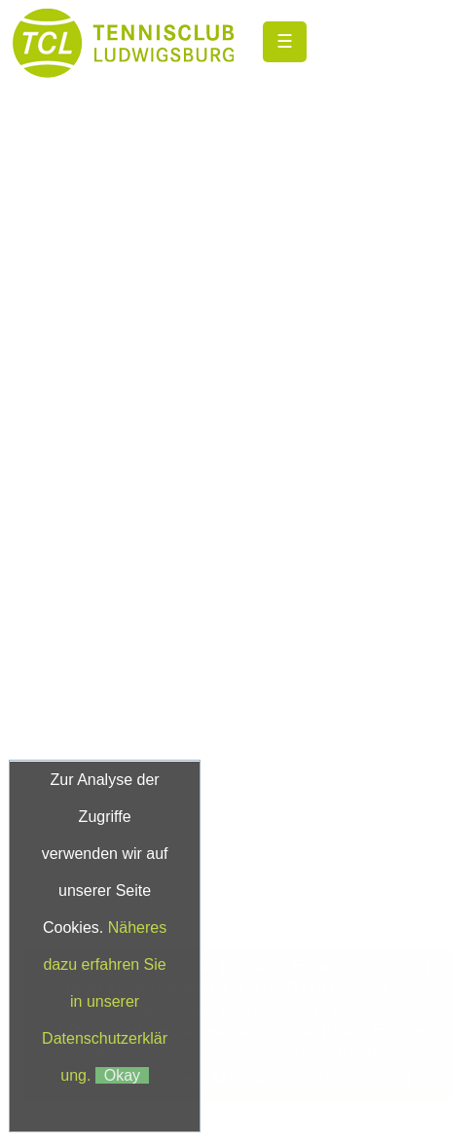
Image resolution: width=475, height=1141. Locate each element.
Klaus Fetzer (373, 1029)
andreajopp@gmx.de (236, 655)
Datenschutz (279, 1008)
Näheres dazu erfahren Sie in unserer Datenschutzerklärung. (104, 1001)
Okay (122, 1075)
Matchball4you (269, 1077)
